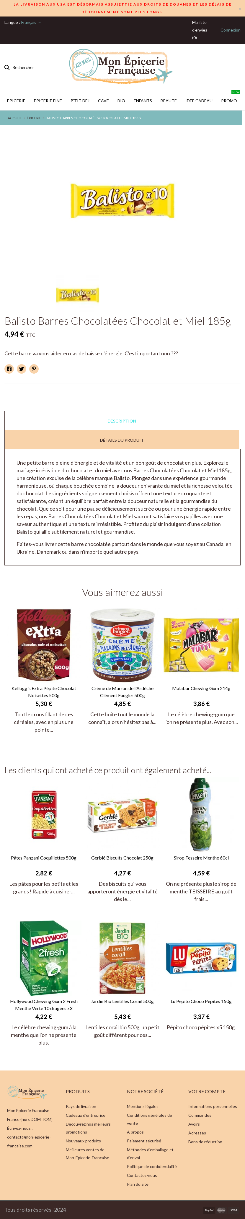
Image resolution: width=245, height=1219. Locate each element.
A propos (135, 1131)
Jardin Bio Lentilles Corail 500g (122, 1001)
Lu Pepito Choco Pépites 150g (201, 1001)
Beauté (169, 100)
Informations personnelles (212, 1106)
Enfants (143, 100)
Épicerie (16, 100)
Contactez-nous (142, 1175)
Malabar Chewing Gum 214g (201, 688)
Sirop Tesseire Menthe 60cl (201, 857)
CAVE (103, 100)
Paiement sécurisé (144, 1140)
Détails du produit (122, 440)
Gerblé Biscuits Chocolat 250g (122, 857)
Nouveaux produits (83, 1140)
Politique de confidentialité (152, 1166)
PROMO (230, 97)
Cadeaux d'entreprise (85, 1115)
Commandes (199, 1115)
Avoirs (194, 1123)
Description (122, 420)
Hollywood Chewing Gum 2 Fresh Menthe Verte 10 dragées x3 (44, 1004)
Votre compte (207, 1091)
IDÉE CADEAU (200, 97)
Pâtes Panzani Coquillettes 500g (43, 857)
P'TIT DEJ (80, 100)
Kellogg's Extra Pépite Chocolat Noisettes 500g (44, 691)
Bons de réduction (205, 1141)
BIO (121, 100)
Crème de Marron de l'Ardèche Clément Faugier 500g (122, 691)
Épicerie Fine (48, 100)
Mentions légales (143, 1106)
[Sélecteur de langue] (31, 22)
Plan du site (137, 1184)
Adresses (197, 1132)
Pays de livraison (81, 1106)
